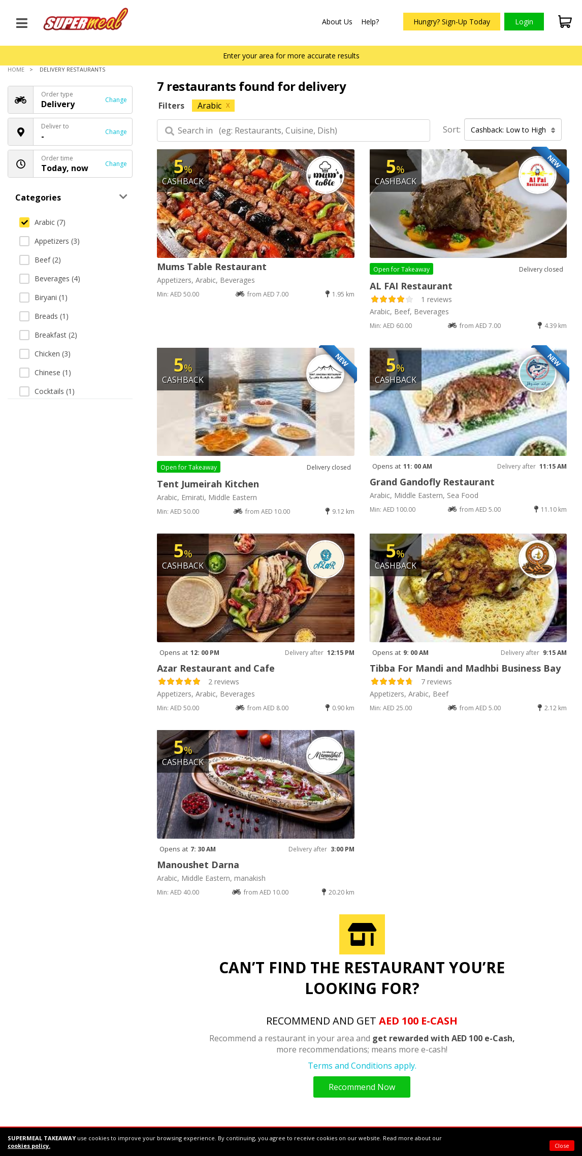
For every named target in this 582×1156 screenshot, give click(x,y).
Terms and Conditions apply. (362, 1065)
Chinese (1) (45, 372)
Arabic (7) (42, 222)
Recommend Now (362, 1087)
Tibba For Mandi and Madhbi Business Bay (465, 668)
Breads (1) (44, 316)
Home (16, 69)
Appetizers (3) (49, 241)
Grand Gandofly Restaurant (432, 482)
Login (524, 21)
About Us (337, 21)
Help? (370, 21)
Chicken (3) (45, 353)
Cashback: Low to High (513, 130)
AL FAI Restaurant (411, 286)
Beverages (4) (49, 278)
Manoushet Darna (198, 864)
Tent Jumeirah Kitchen (208, 484)
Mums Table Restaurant (212, 266)
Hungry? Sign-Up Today (451, 21)
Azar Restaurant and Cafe (216, 668)
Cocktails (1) (47, 391)
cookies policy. (29, 1145)
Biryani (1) (43, 297)
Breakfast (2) (48, 335)
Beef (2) (40, 260)
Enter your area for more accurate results (291, 55)
